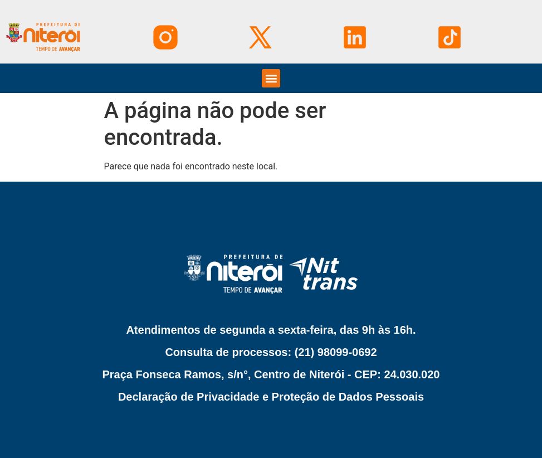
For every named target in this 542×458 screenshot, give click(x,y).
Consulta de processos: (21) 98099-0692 (271, 352)
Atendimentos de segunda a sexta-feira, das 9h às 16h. (271, 330)
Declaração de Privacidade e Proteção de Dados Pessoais (271, 397)
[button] (271, 78)
